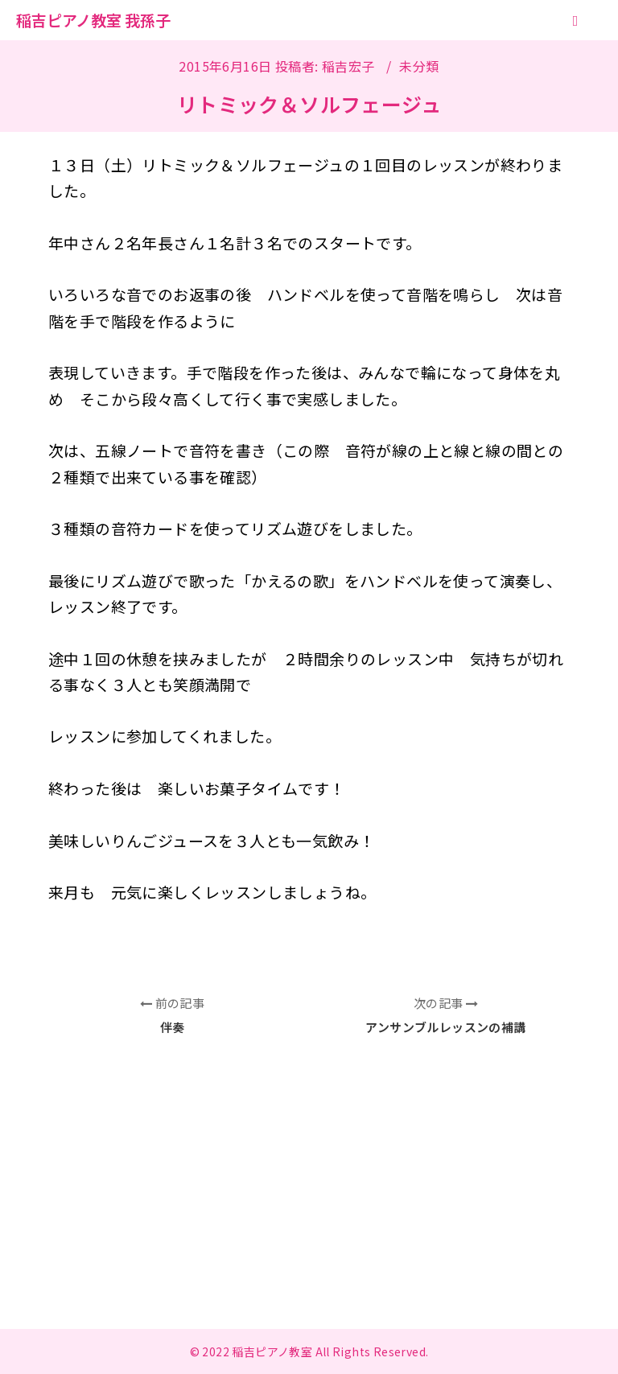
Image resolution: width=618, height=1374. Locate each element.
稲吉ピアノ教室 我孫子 (93, 20)
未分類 (419, 66)
